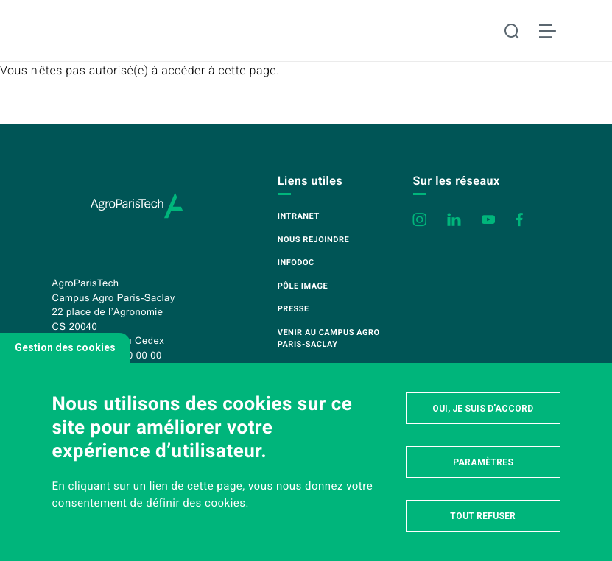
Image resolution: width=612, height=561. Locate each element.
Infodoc (296, 262)
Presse (293, 309)
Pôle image (303, 286)
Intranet (299, 216)
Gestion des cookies (65, 347)
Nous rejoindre (313, 239)
